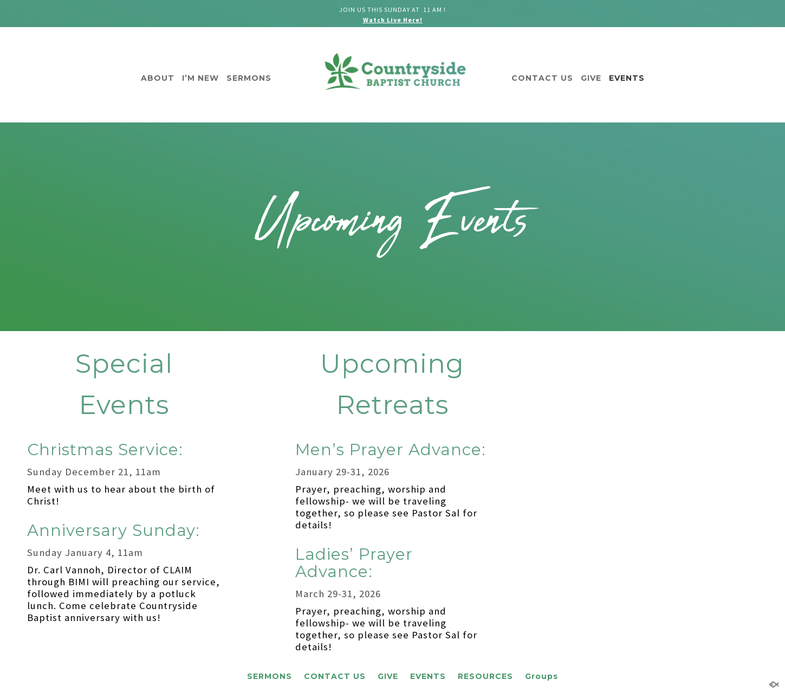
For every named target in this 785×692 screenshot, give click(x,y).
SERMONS (248, 78)
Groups (541, 676)
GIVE (591, 78)
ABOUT (157, 78)
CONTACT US (542, 78)
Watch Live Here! (393, 20)
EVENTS (627, 78)
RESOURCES (485, 676)
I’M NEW (200, 78)
